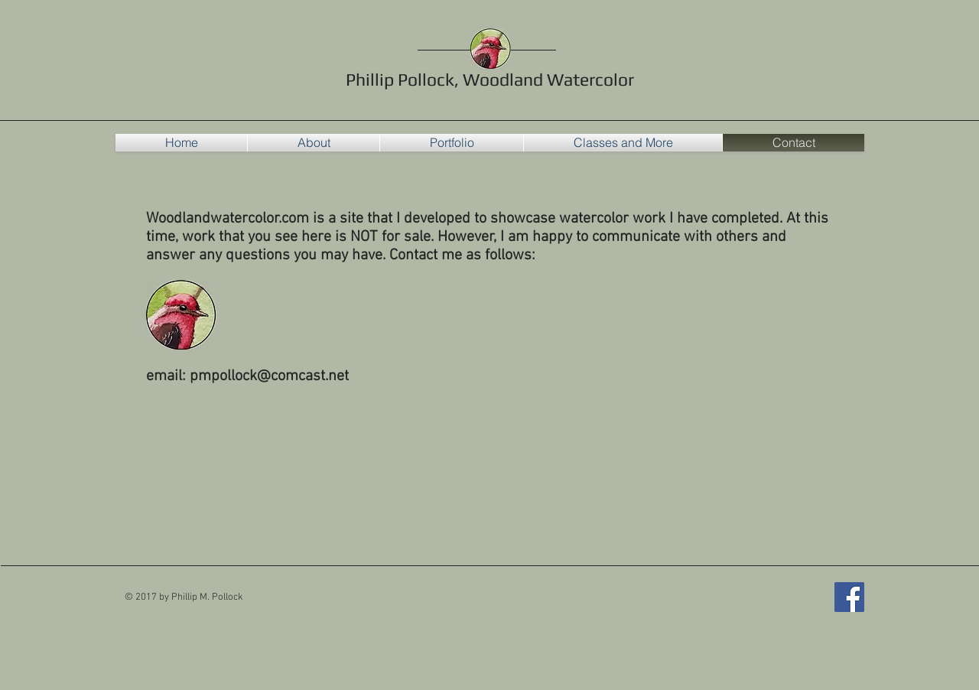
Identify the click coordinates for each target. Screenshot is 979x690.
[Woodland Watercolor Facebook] (849, 597)
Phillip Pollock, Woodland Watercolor (490, 79)
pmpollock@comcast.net (269, 376)
